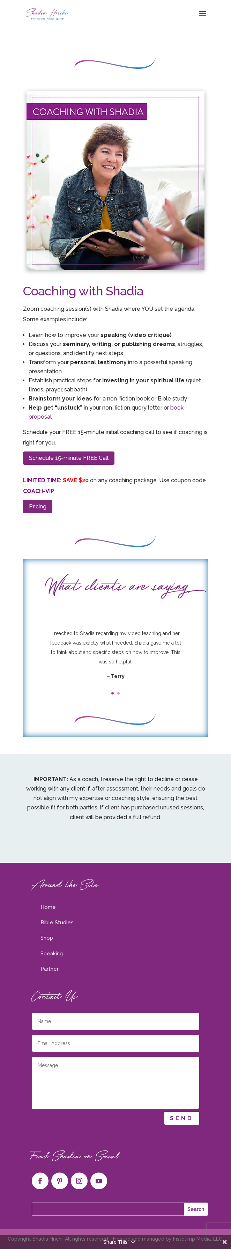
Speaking (51, 953)
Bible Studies (57, 922)
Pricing (37, 506)
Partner (49, 969)
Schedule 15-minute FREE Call (69, 458)
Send (182, 1118)
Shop (46, 938)
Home (48, 907)
